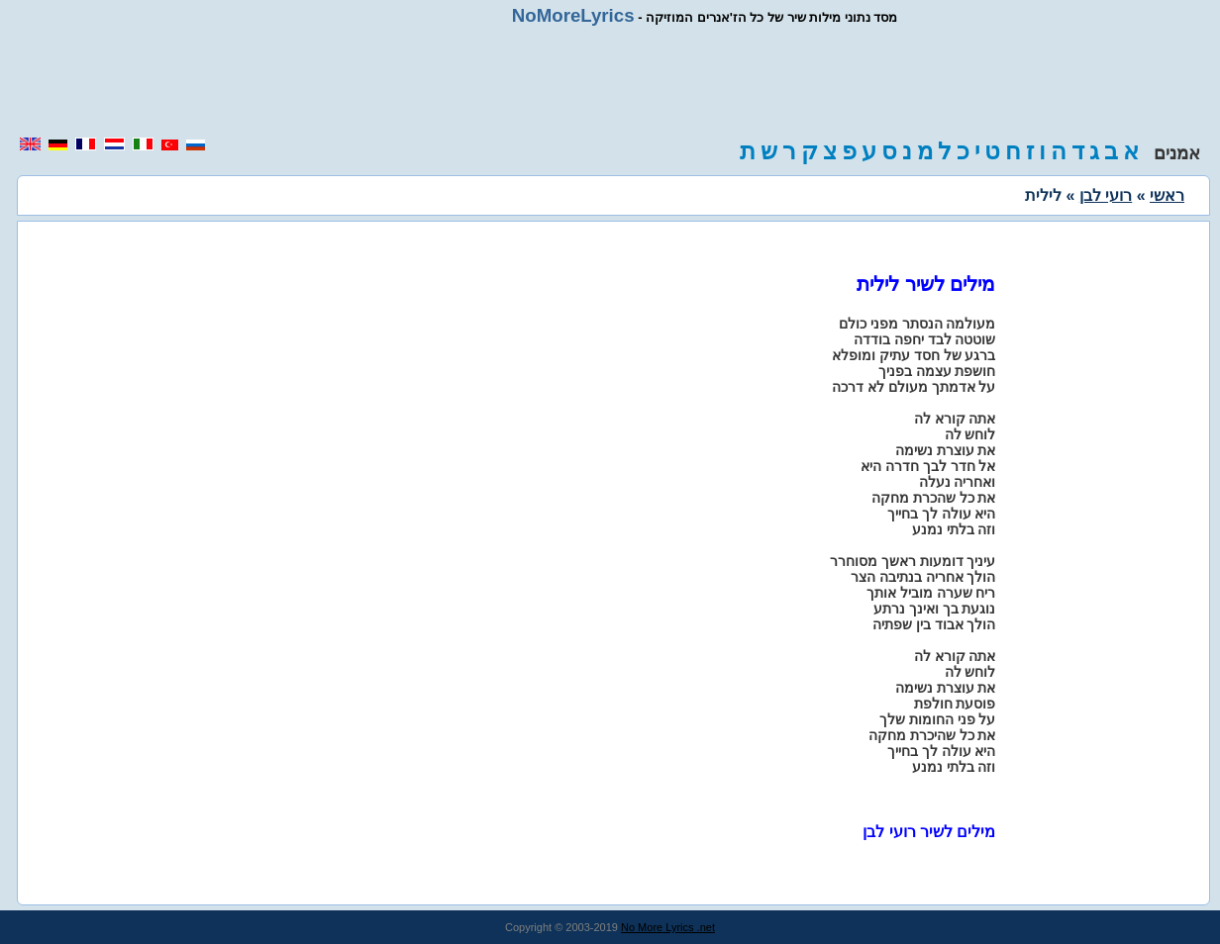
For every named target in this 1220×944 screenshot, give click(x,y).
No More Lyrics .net (668, 927)
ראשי (1167, 195)
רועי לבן (1105, 195)
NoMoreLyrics (573, 15)
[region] (610, 81)
